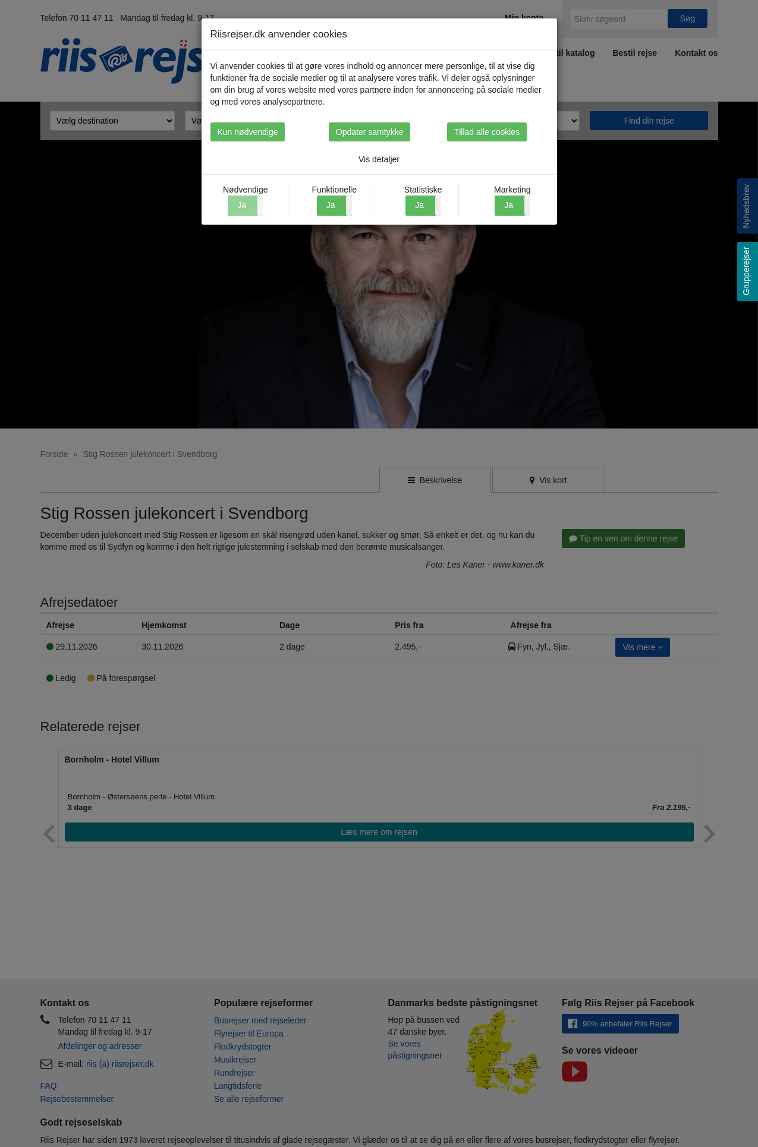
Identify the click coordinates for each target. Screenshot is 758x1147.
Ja (330, 205)
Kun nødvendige (248, 132)
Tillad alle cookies (508, 132)
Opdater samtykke (379, 132)
